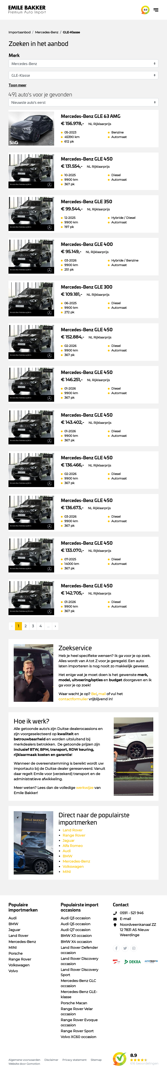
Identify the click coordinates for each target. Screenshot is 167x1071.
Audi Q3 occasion (75, 918)
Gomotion (33, 1063)
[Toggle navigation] (156, 10)
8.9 (145, 9)
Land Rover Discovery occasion (79, 961)
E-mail (122, 919)
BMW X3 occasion (76, 936)
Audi (67, 851)
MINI (67, 872)
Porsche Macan (74, 1003)
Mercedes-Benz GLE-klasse (79, 994)
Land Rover (72, 830)
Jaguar (68, 841)
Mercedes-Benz (76, 861)
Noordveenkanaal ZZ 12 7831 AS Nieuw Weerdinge (134, 930)
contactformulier (73, 699)
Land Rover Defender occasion (79, 950)
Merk (14, 55)
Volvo (13, 971)
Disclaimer (51, 1059)
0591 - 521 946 (128, 913)
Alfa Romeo (73, 846)
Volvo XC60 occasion (78, 1037)
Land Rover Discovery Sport (79, 972)
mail (102, 694)
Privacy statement (74, 1059)
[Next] (55, 626)
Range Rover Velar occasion (77, 1011)
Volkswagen (73, 867)
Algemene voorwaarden (24, 1059)
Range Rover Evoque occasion (79, 1022)
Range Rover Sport (77, 1031)
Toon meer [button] (17, 85)
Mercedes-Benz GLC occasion (78, 983)
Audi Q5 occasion (75, 924)
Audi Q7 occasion (75, 930)
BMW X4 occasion (76, 942)
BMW (67, 856)
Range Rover (74, 835)
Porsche (15, 953)
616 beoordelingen (144, 1063)
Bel (94, 694)
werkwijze (85, 788)
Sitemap (96, 1059)
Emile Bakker (27, 10)
